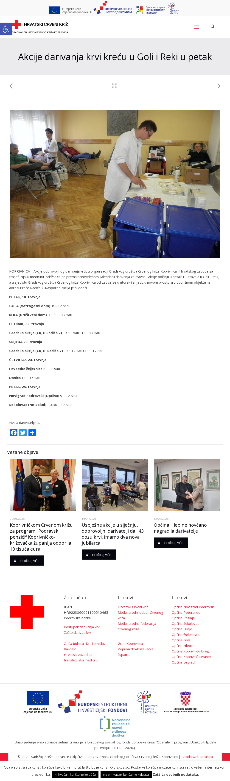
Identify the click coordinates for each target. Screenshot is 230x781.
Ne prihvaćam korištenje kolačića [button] (126, 774)
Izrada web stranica (197, 756)
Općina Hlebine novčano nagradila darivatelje (180, 528)
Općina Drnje (182, 629)
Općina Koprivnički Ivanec (191, 656)
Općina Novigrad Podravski (193, 607)
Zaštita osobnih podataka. (176, 774)
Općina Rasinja (183, 618)
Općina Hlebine (184, 645)
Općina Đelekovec (186, 634)
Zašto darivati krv (77, 632)
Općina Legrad (183, 662)
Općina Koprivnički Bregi (191, 651)
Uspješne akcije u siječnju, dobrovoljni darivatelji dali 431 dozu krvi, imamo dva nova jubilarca (114, 534)
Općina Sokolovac (185, 623)
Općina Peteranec (186, 612)
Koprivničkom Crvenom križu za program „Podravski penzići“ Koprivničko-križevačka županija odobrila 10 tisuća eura (41, 537)
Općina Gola (181, 640)
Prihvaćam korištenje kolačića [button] (75, 774)
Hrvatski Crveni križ (133, 607)
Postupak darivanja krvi (82, 627)
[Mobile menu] (196, 26)
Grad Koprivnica (130, 643)
